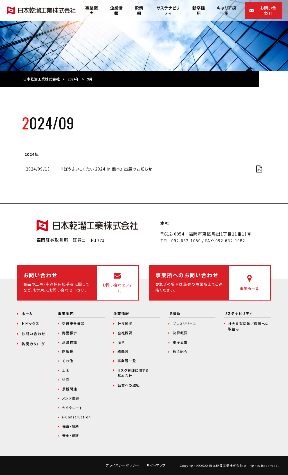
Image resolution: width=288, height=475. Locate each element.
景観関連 (69, 388)
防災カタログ (33, 343)
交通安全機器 (73, 323)
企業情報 (121, 313)
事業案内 (66, 313)
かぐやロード (72, 407)
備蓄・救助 (70, 426)
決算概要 (180, 332)
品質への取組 (129, 385)
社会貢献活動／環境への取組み (248, 326)
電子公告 (180, 342)
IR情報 (174, 313)
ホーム (27, 313)
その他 (67, 360)
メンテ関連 (71, 398)
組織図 (123, 351)
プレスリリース (184, 323)
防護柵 (67, 351)
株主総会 (180, 351)
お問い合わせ (33, 333)
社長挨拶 (125, 323)
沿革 (121, 342)
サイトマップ (156, 465)
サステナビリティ (238, 313)
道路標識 (69, 342)
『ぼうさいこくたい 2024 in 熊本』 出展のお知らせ (106, 169)
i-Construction (76, 416)
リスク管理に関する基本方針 (133, 373)
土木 (65, 370)
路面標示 (69, 332)
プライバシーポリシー (123, 465)
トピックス (30, 323)
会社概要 (125, 332)
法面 (65, 379)
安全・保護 (70, 435)
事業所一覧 (127, 360)
